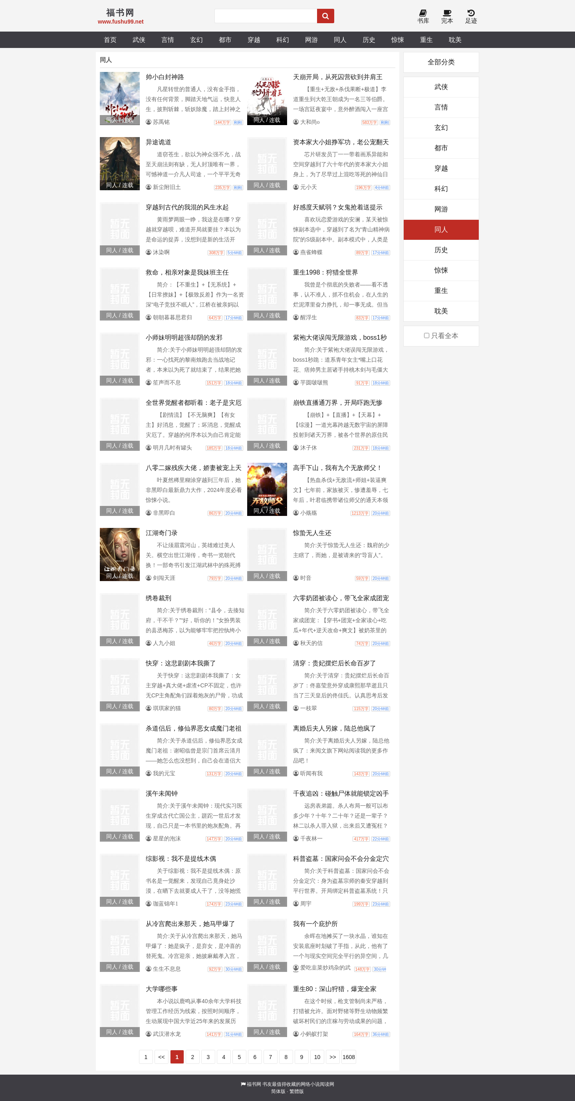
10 (317, 1057)
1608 (349, 1057)
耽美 (455, 39)
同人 (340, 39)
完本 (447, 17)
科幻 (282, 39)
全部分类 (441, 62)
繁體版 (296, 1091)
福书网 (254, 1084)
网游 (311, 39)
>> (332, 1057)
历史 (369, 39)
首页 (110, 39)
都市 (225, 39)
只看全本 (441, 336)
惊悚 (397, 39)
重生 (426, 39)
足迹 (471, 17)
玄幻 (196, 39)
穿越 (254, 39)
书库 (423, 17)
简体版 (278, 1091)
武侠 (139, 39)
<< (161, 1057)
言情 (167, 39)
